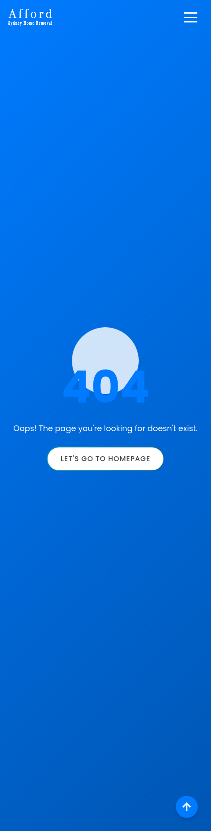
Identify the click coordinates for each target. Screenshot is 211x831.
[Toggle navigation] (191, 17)
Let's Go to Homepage (106, 459)
